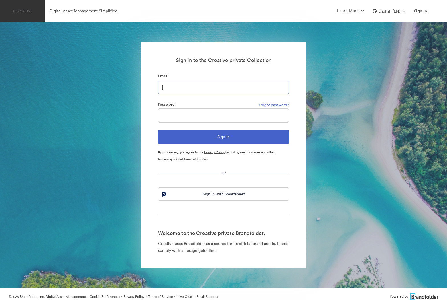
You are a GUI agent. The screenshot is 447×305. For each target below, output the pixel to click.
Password (166, 104)
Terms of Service (196, 159)
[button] (389, 11)
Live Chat (184, 296)
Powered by (414, 296)
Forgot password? (274, 104)
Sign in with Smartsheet (203, 194)
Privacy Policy (214, 152)
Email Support (207, 296)
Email (162, 75)
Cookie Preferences (105, 296)
